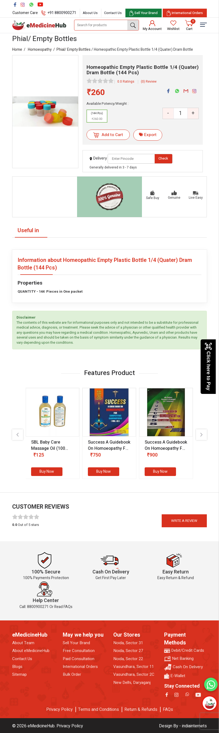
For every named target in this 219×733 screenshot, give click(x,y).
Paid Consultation (78, 659)
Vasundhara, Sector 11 (133, 667)
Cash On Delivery (183, 667)
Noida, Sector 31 (128, 643)
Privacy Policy (59, 709)
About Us (90, 12)
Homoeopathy (40, 49)
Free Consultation (79, 651)
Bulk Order (72, 674)
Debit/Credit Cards (184, 650)
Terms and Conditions (98, 709)
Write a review (184, 520)
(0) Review (149, 81)
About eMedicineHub (30, 651)
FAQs (168, 709)
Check (163, 158)
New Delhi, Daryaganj (132, 682)
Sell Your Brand (76, 643)
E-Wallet (174, 676)
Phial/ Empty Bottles (74, 49)
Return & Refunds (140, 709)
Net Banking (179, 658)
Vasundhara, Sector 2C (133, 674)
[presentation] (17, 434)
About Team (23, 643)
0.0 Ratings (125, 81)
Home (17, 49)
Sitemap (19, 674)
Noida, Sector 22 (128, 659)
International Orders (80, 667)
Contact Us (113, 12)
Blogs (17, 667)
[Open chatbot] (209, 703)
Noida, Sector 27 (128, 651)
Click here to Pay (208, 366)
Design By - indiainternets (183, 726)
